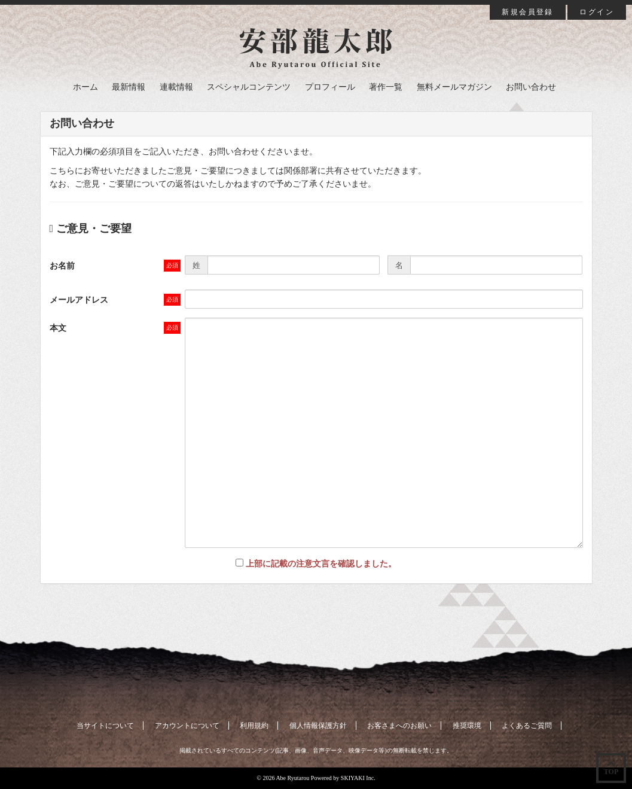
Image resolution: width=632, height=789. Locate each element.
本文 (58, 328)
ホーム (85, 87)
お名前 (62, 265)
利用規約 (254, 725)
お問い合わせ (531, 87)
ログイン (596, 12)
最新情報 (128, 87)
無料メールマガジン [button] (454, 87)
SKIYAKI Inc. (358, 778)
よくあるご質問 (527, 725)
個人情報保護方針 (318, 725)
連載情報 (176, 87)
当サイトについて (105, 725)
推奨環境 (467, 725)
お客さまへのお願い (399, 725)
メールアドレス (79, 300)
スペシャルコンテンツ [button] (249, 87)
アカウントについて (187, 725)
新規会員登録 (527, 12)
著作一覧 (385, 87)
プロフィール (330, 87)
